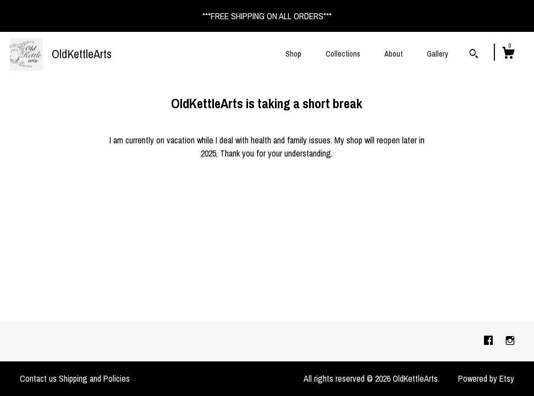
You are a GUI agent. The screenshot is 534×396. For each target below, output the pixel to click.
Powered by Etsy (486, 378)
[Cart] (508, 54)
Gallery (437, 54)
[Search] (474, 55)
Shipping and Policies (94, 378)
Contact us (38, 378)
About (393, 54)
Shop (293, 54)
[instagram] (510, 340)
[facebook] (489, 340)
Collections (343, 54)
